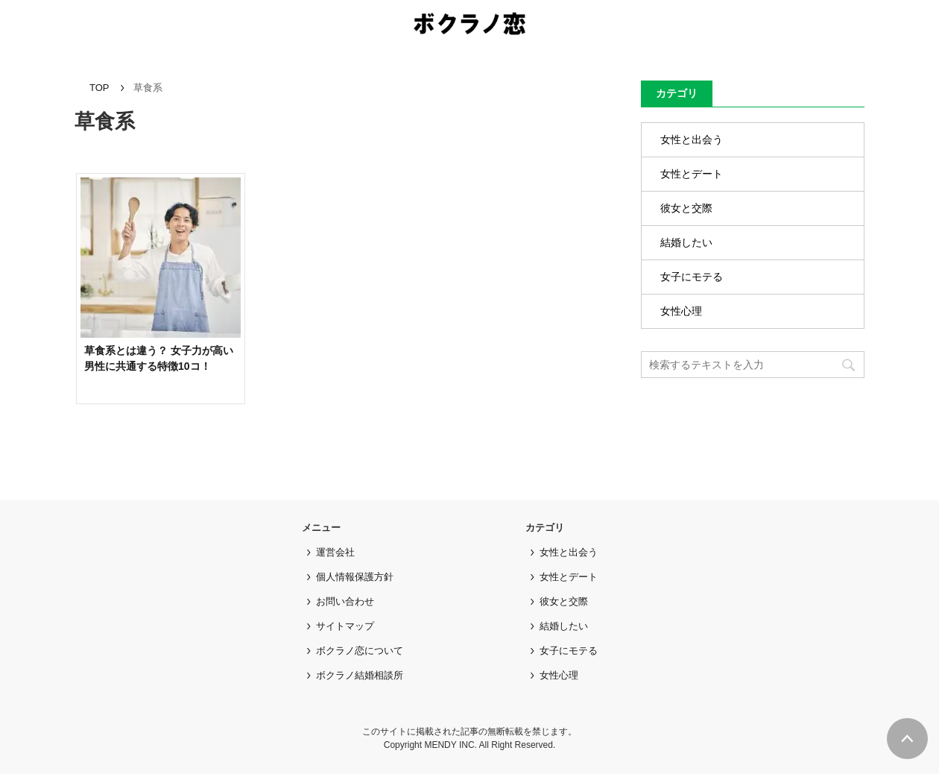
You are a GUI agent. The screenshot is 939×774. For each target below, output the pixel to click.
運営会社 (335, 552)
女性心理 (681, 311)
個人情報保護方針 (354, 576)
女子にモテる (691, 277)
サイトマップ (345, 626)
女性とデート (691, 174)
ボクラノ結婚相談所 (359, 675)
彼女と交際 (686, 208)
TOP (99, 87)
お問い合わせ (345, 601)
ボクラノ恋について (359, 650)
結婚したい (686, 242)
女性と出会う (691, 139)
